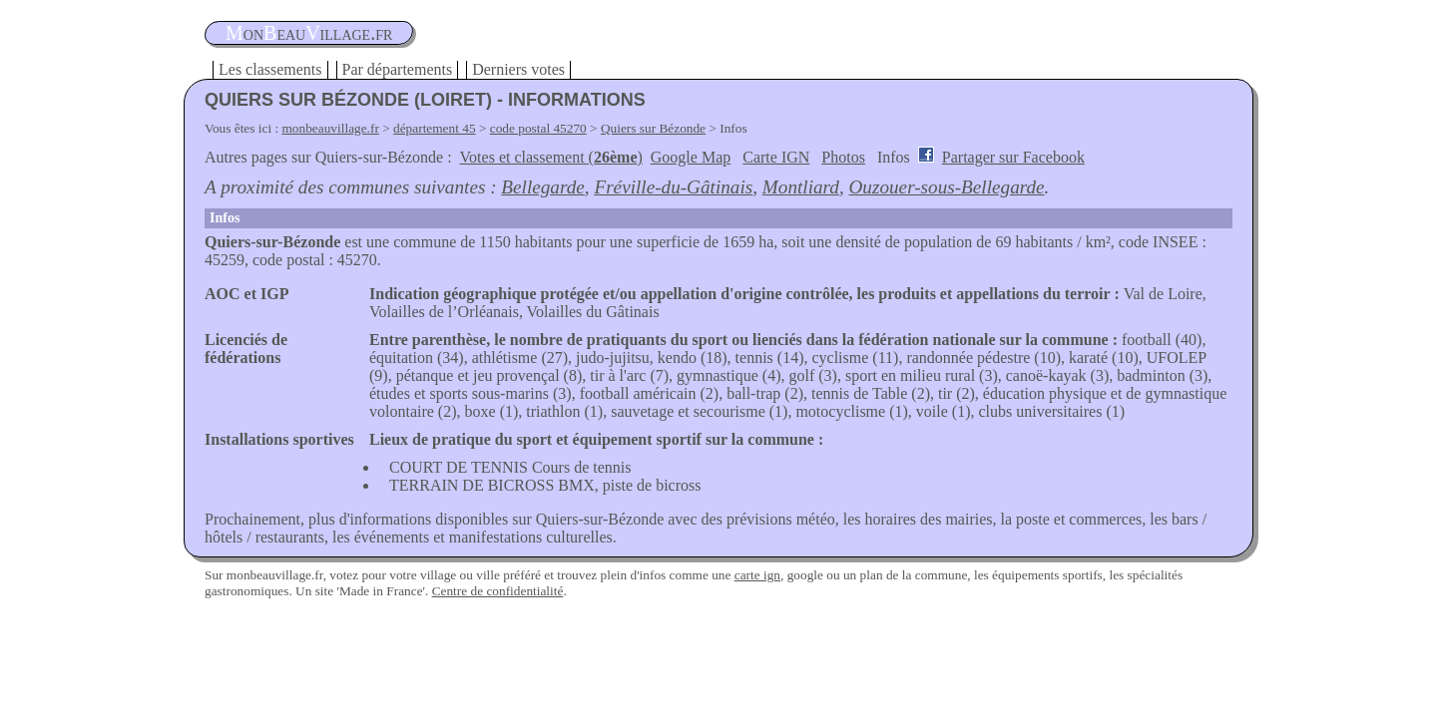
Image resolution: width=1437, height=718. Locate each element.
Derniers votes (518, 69)
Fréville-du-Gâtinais (673, 187)
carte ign (757, 574)
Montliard (800, 187)
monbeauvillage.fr (330, 128)
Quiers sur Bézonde (653, 128)
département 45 (434, 128)
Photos (843, 157)
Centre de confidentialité (498, 590)
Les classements (270, 69)
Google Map (690, 157)
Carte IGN (775, 157)
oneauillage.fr (309, 33)
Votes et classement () (551, 157)
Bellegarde (542, 187)
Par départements (397, 69)
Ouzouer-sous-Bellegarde (947, 187)
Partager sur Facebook (1013, 157)
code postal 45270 (538, 128)
